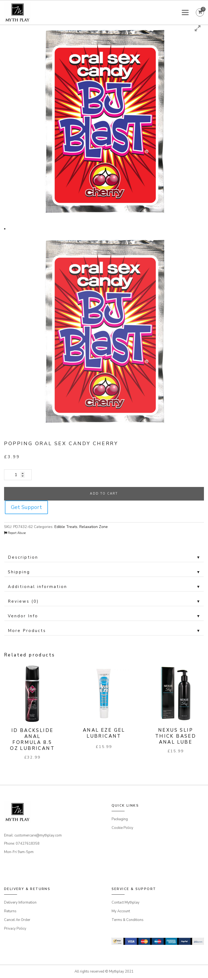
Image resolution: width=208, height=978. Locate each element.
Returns (10, 911)
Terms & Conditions (128, 919)
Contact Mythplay (125, 902)
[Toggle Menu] (186, 12)
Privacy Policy (15, 928)
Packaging (120, 819)
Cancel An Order (17, 919)
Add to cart (104, 494)
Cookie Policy (122, 827)
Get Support (26, 507)
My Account (121, 911)
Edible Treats (65, 526)
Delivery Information (20, 902)
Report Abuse (15, 533)
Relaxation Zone (93, 526)
